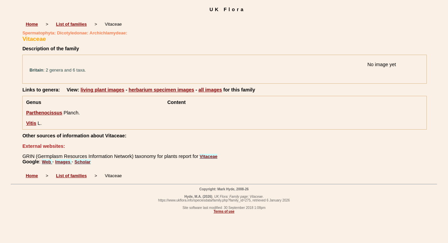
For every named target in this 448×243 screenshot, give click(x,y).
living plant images (102, 89)
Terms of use (224, 211)
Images (63, 161)
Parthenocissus (44, 112)
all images (210, 89)
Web (47, 161)
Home (32, 24)
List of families (71, 24)
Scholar (83, 161)
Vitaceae (209, 156)
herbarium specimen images (161, 89)
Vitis (31, 123)
